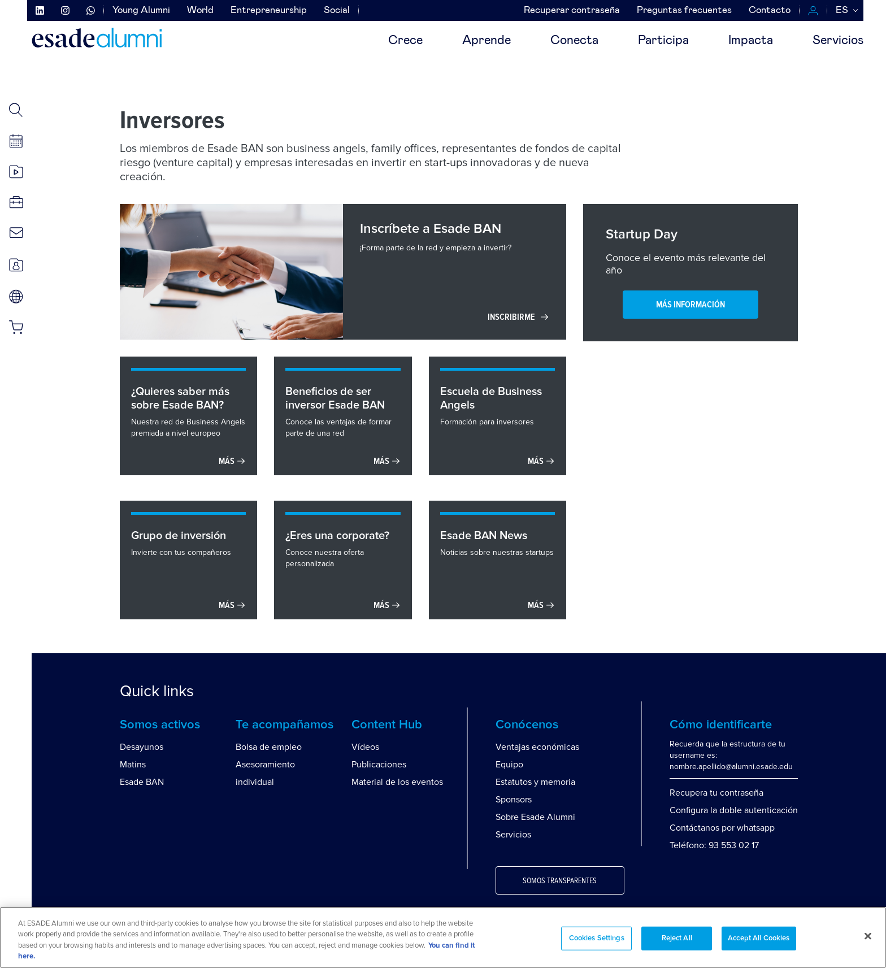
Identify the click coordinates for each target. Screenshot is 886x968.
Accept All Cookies (758, 938)
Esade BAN (142, 782)
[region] (443, 937)
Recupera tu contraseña (716, 792)
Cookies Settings (596, 938)
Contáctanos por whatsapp (722, 828)
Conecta (574, 40)
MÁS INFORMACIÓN (690, 304)
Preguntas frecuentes (684, 10)
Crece (405, 40)
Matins (133, 764)
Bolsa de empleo (269, 747)
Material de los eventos (397, 782)
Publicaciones (378, 764)
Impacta (750, 40)
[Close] (867, 935)
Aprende (486, 40)
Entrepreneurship (269, 10)
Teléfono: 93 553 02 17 (714, 845)
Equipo (509, 764)
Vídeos (365, 747)
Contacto (770, 10)
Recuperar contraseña (572, 10)
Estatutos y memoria (535, 782)
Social (337, 10)
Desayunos (141, 747)
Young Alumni (141, 10)
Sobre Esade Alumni (535, 817)
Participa (663, 40)
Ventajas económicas (537, 747)
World (200, 10)
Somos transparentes (560, 881)
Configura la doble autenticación (734, 810)
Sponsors (514, 799)
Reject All (677, 938)
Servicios (838, 40)
